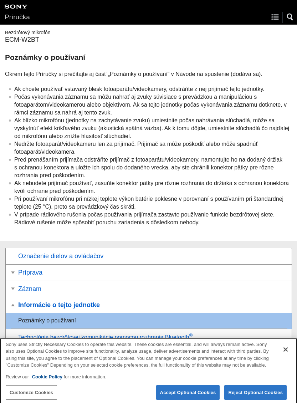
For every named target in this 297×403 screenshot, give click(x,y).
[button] (290, 17)
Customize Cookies (31, 395)
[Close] (285, 352)
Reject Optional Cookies (255, 395)
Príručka (17, 17)
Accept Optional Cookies (188, 395)
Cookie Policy (48, 379)
